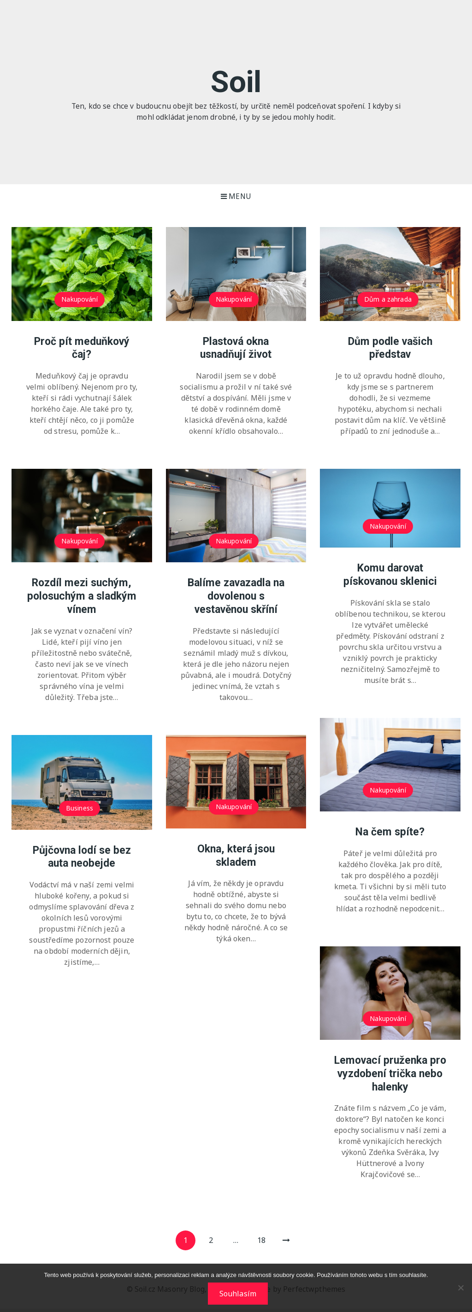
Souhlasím (238, 1294)
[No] (460, 1288)
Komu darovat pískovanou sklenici (390, 575)
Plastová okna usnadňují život (236, 348)
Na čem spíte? (390, 832)
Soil (236, 80)
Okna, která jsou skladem (236, 855)
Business (79, 808)
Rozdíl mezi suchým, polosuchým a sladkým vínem (82, 596)
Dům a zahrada (388, 299)
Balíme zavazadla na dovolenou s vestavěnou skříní (235, 596)
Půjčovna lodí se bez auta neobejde (82, 857)
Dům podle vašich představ (390, 348)
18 (265, 1242)
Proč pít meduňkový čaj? (81, 348)
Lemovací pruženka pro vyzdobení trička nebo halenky (390, 1074)
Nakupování (79, 299)
